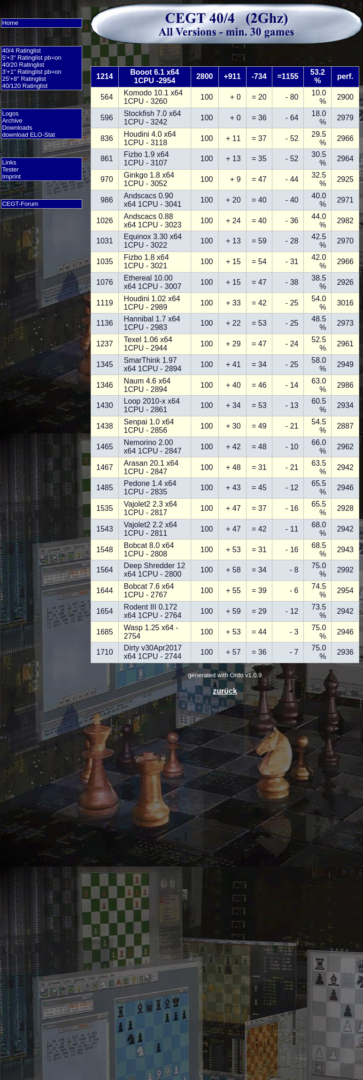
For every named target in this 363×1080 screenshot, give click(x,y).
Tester (10, 169)
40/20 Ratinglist (23, 64)
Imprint (11, 176)
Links (9, 162)
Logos (10, 113)
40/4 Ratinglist (21, 50)
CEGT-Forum (20, 203)
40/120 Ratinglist (24, 85)
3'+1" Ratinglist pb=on (31, 71)
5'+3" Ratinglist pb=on (31, 57)
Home (10, 22)
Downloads (17, 127)
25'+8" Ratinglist (24, 78)
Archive (12, 120)
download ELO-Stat (28, 134)
